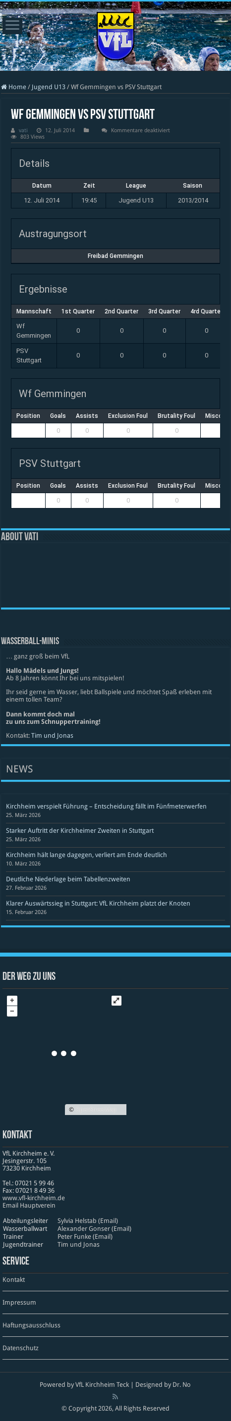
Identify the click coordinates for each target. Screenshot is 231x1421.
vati (23, 130)
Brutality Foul (176, 415)
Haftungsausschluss (31, 1325)
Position (28, 415)
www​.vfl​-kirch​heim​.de (33, 1198)
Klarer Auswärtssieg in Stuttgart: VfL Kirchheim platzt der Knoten (98, 903)
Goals (58, 415)
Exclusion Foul (128, 415)
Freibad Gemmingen (115, 256)
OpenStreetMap (95, 1109)
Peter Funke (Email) (85, 1236)
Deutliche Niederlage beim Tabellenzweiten (68, 879)
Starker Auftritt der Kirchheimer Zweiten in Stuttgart (80, 830)
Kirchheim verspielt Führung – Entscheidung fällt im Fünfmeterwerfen (106, 806)
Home (13, 87)
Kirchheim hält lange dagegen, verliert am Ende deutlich (86, 855)
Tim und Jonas (52, 735)
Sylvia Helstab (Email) (88, 1220)
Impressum (19, 1302)
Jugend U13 (48, 87)
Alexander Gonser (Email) (94, 1228)
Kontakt (13, 1279)
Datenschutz (20, 1348)
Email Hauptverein (29, 1205)
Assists (87, 415)
